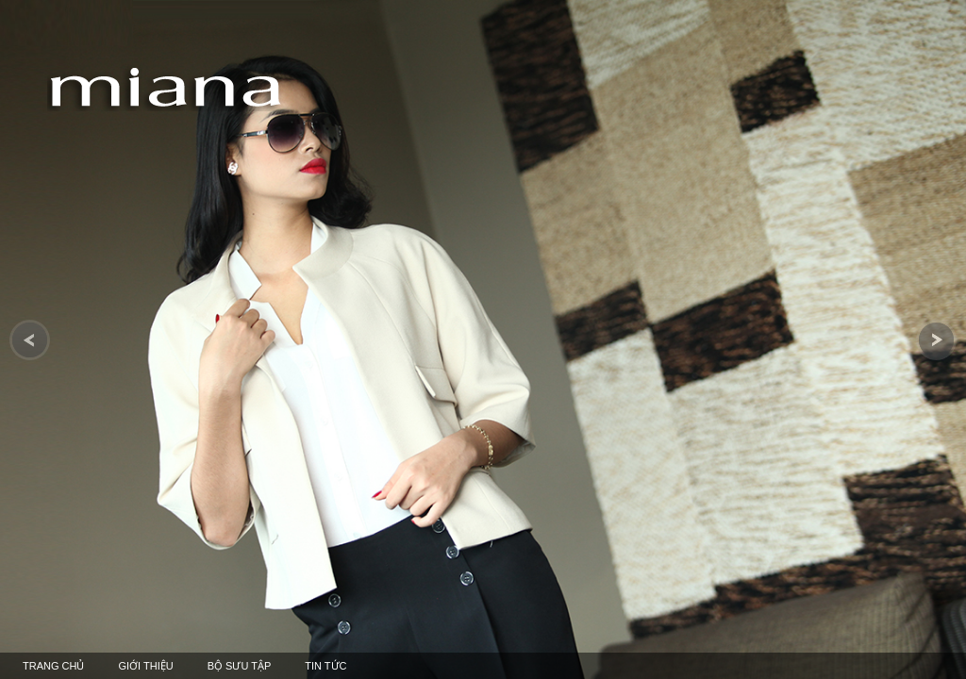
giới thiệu (145, 665)
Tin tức (325, 665)
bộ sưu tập (240, 665)
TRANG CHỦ (53, 665)
